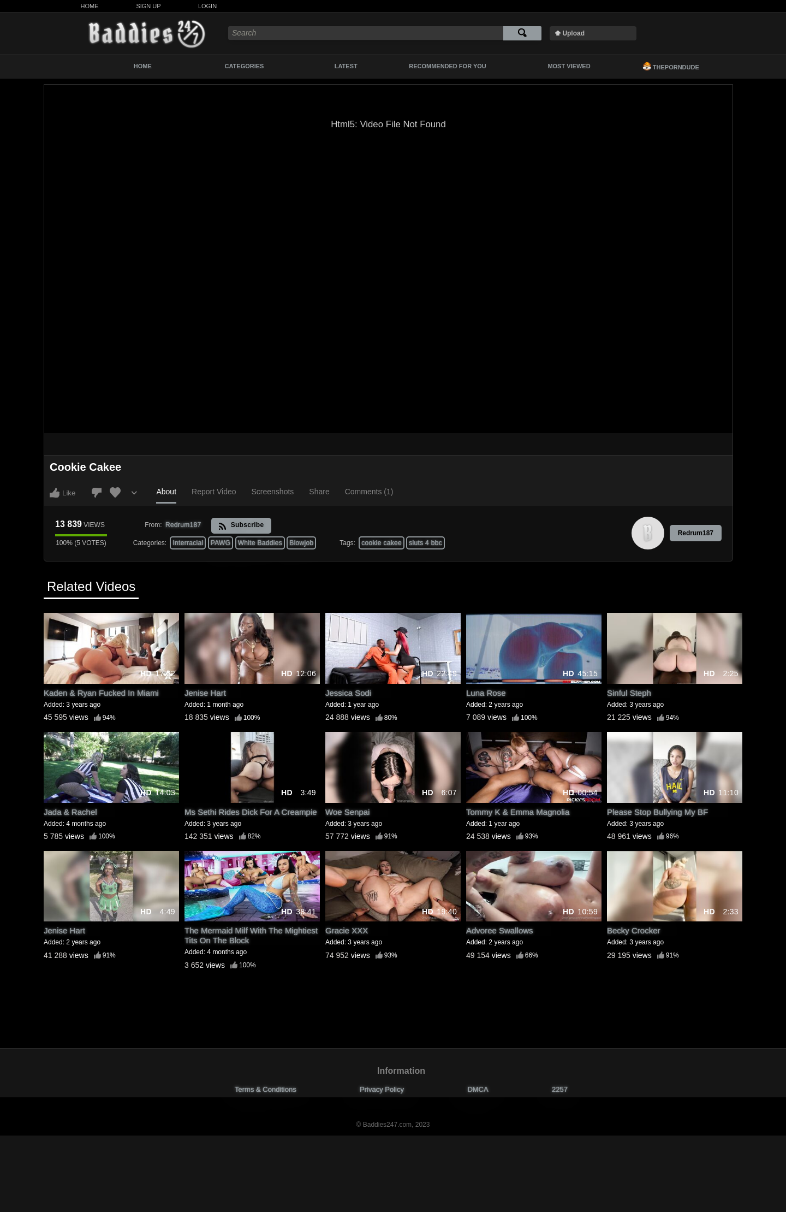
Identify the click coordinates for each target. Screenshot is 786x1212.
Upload (573, 33)
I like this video (54, 493)
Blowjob (301, 543)
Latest (346, 66)
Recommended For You (447, 66)
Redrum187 (695, 533)
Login (207, 6)
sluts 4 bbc (425, 543)
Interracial (187, 543)
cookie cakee (381, 543)
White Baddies (260, 543)
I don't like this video (97, 493)
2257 (560, 1089)
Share (319, 491)
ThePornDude (670, 66)
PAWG (221, 543)
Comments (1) (369, 491)
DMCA (477, 1089)
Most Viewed (568, 66)
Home (90, 6)
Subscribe (241, 525)
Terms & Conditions (265, 1089)
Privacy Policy (382, 1089)
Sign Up (148, 6)
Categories (244, 66)
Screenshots (273, 491)
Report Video (214, 491)
